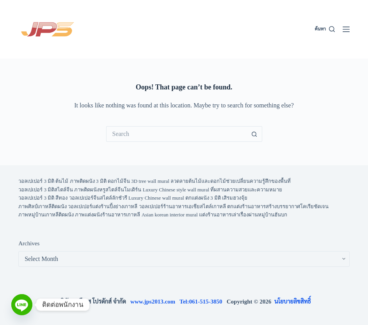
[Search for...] (176, 134)
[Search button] (254, 134)
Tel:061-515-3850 (203, 301)
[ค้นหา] (325, 29)
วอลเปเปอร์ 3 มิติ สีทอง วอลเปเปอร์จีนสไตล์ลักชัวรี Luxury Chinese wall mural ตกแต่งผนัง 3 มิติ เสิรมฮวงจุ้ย (132, 198)
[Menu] (346, 29)
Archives (28, 243)
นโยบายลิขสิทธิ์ (292, 301)
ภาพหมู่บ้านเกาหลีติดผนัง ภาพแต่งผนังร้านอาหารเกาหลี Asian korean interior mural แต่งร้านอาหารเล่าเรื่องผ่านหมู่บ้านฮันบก (152, 215)
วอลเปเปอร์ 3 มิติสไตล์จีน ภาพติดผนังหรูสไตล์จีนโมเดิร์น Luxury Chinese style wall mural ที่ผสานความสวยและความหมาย (150, 190)
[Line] (21, 304)
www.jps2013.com (155, 301)
